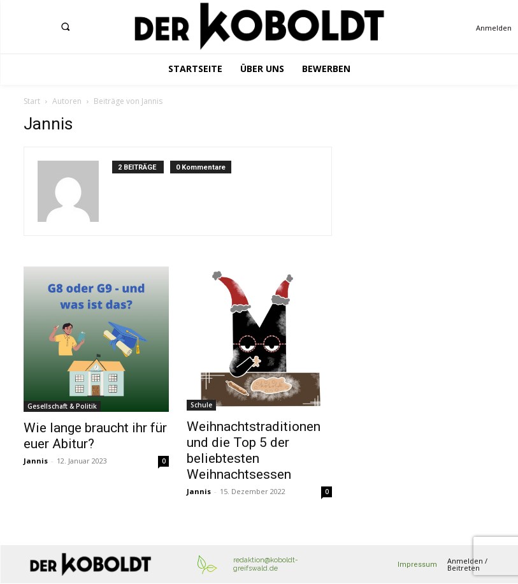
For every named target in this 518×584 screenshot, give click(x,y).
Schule (201, 404)
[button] (65, 26)
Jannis (36, 460)
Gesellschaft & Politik (62, 406)
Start (32, 101)
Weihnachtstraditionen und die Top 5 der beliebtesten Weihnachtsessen (253, 450)
